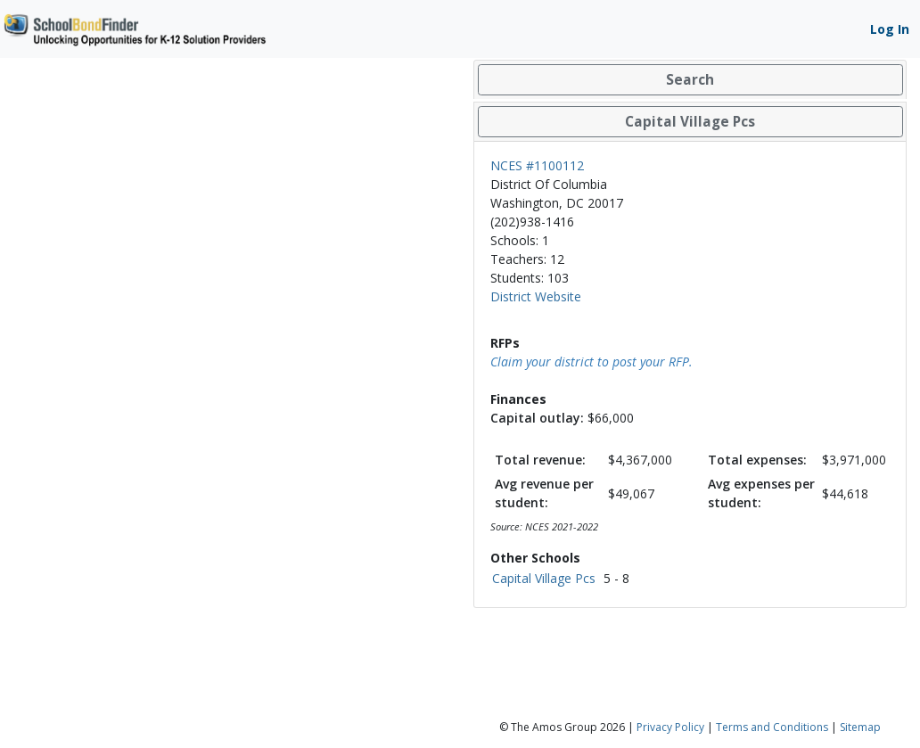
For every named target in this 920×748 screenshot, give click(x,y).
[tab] (690, 80)
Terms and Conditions (772, 727)
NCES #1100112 (537, 165)
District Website (535, 296)
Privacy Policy (670, 727)
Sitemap (860, 727)
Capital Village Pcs (544, 578)
